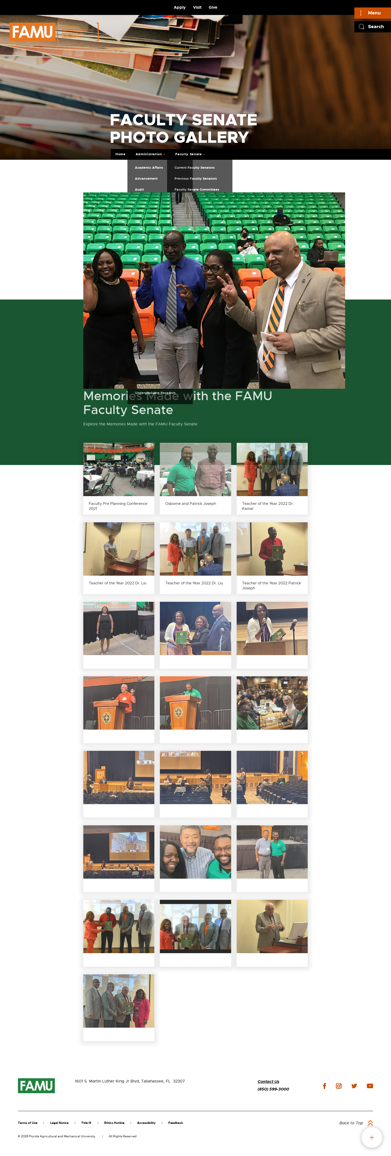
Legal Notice (59, 1123)
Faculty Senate (188, 154)
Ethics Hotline (114, 1123)
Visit (197, 7)
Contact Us (268, 1081)
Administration (149, 154)
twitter (354, 1086)
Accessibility (146, 1123)
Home (120, 154)
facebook (324, 1086)
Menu (374, 13)
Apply (180, 7)
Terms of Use (27, 1123)
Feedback (175, 1123)
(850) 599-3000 (273, 1089)
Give (213, 7)
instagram (338, 1086)
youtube (370, 1086)
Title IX (86, 1123)
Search (376, 26)
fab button (372, 1137)
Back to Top (351, 1123)
